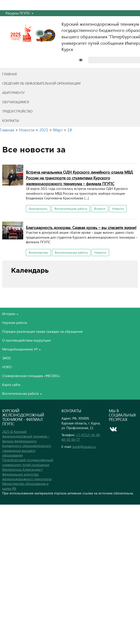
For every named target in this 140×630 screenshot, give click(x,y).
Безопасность (38, 208)
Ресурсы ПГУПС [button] (19, 13)
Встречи (99, 208)
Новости (118, 208)
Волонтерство (38, 252)
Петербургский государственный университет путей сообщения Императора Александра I (27, 465)
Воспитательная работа (70, 208)
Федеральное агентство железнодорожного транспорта (27, 476)
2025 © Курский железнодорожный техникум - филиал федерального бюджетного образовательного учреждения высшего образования (26, 443)
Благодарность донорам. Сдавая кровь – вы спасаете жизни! (81, 227)
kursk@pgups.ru (84, 446)
